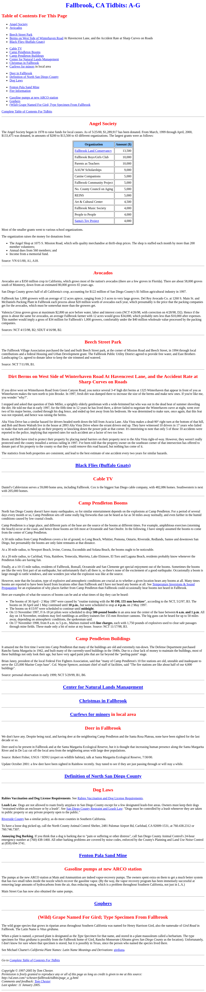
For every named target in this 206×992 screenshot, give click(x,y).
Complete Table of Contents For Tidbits (27, 111)
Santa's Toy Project (87, 221)
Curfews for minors (22, 66)
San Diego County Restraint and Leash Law (94, 808)
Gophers (15, 101)
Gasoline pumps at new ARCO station (34, 97)
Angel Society (19, 24)
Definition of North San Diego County (34, 76)
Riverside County (13, 819)
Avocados (16, 27)
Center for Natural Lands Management (34, 59)
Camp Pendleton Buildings (27, 55)
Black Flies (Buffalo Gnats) (27, 41)
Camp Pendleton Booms (25, 52)
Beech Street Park (21, 34)
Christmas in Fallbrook (24, 63)
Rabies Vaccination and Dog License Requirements (110, 798)
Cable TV (16, 48)
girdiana (119, 950)
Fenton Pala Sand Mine (24, 87)
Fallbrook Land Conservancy (93, 150)
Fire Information (20, 90)
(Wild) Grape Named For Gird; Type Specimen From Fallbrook (50, 104)
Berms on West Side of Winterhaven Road (36, 38)
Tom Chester (43, 981)
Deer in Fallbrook (21, 73)
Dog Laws (16, 80)
